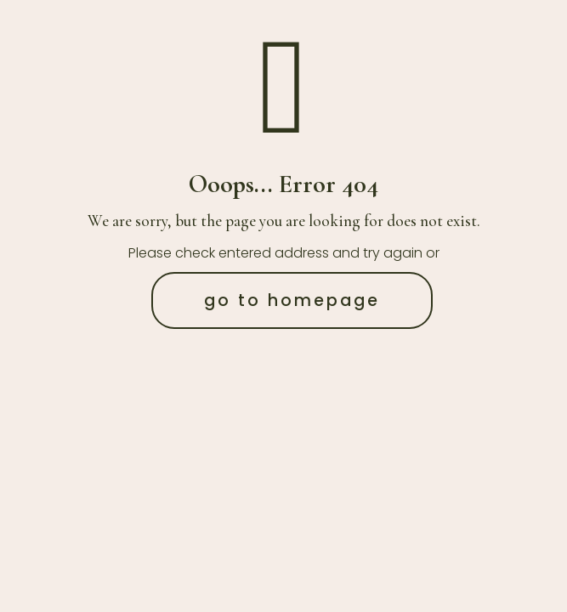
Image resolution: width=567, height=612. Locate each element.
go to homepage (292, 300)
